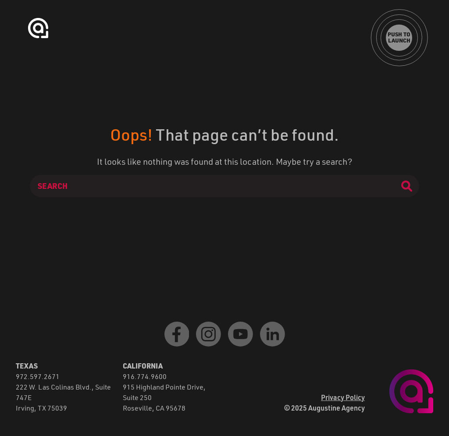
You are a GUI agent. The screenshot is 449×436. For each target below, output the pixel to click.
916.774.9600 (145, 376)
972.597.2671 (38, 376)
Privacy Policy (343, 397)
